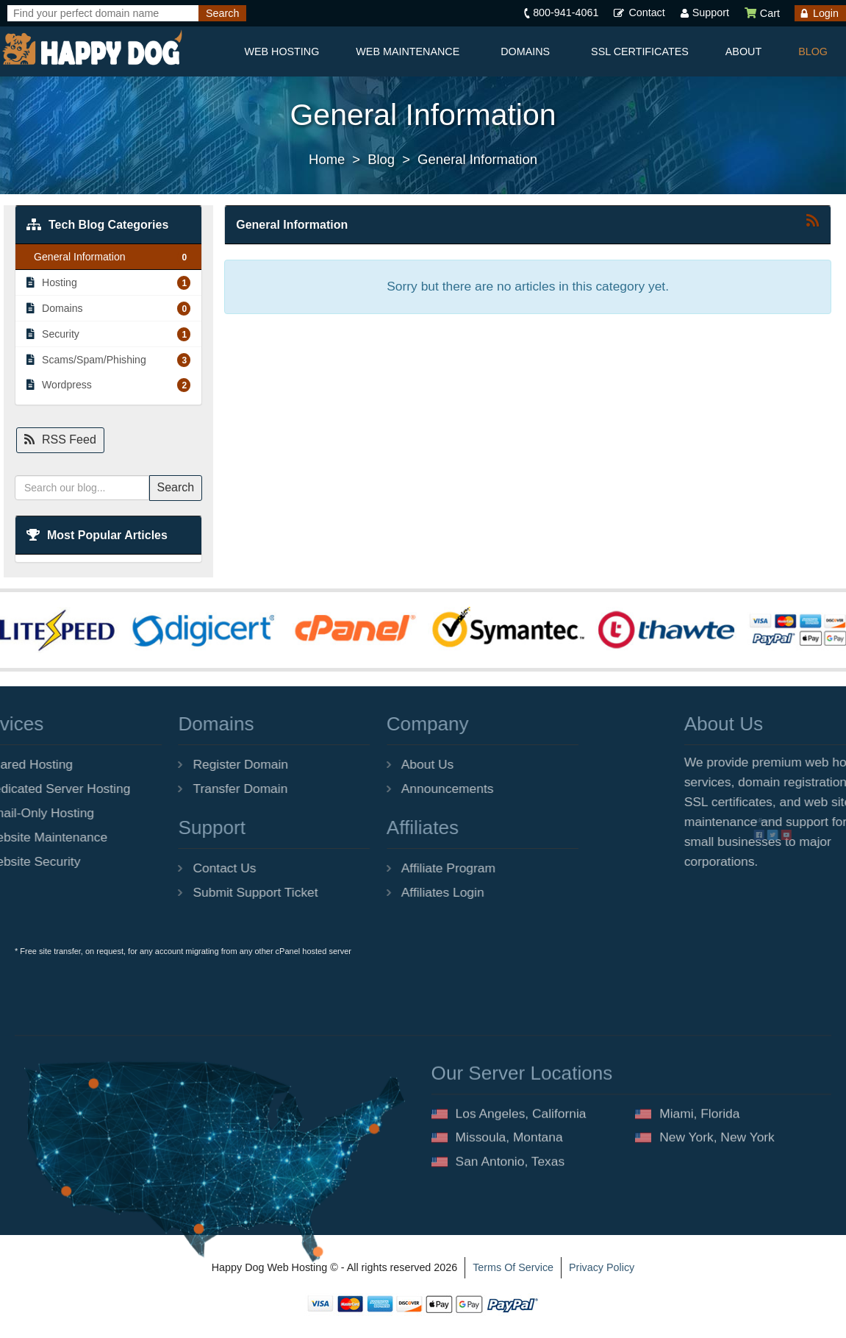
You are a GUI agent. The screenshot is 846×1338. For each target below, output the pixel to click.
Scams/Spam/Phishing (108, 359)
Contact (646, 12)
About (743, 51)
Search (176, 487)
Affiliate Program (379, 868)
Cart (762, 13)
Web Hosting (281, 51)
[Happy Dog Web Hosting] (92, 48)
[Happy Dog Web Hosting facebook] (839, 841)
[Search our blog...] (82, 487)
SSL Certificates (640, 51)
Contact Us (155, 868)
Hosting (108, 282)
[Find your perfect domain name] (102, 13)
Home (327, 159)
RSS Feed (60, 439)
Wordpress (108, 384)
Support (710, 12)
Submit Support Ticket (186, 892)
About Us (358, 764)
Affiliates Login (373, 892)
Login (826, 13)
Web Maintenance (407, 51)
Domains (525, 51)
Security (108, 334)
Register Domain (172, 764)
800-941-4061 (565, 12)
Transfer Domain (171, 788)
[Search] (222, 13)
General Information (477, 159)
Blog (813, 51)
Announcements (378, 788)
